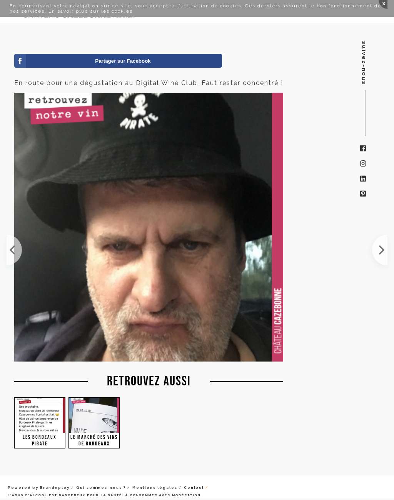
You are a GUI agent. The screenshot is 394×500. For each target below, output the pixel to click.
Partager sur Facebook (122, 61)
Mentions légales (154, 488)
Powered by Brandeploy (39, 488)
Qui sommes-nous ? (101, 488)
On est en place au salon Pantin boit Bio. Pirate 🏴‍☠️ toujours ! (14, 250)
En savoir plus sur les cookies (90, 11)
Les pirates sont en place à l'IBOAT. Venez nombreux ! (379, 250)
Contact (194, 488)
